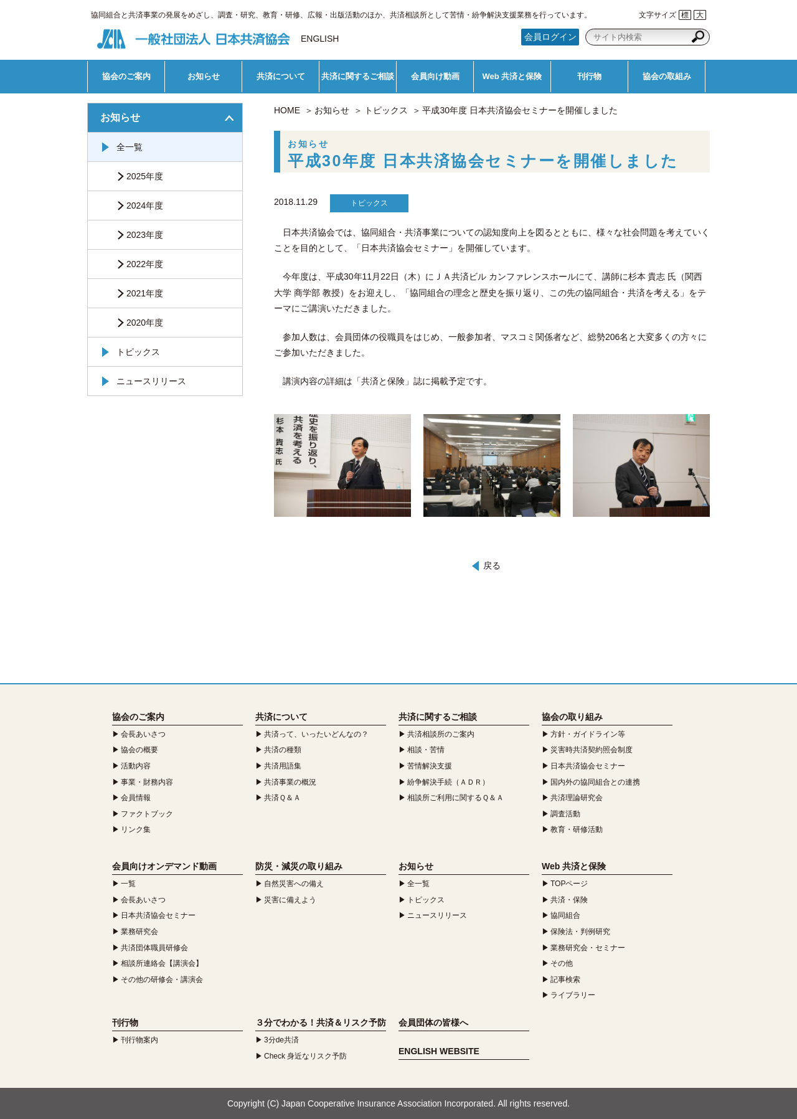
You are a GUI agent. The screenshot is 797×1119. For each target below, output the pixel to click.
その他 (561, 963)
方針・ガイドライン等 (587, 734)
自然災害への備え (294, 883)
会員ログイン (550, 37)
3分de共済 (281, 1040)
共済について (281, 76)
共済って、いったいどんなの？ (316, 734)
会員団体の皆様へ (433, 1022)
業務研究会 (139, 931)
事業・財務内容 (147, 782)
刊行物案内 (139, 1040)
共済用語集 (282, 766)
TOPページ (569, 883)
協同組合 (565, 915)
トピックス (386, 110)
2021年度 (144, 293)
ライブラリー (572, 995)
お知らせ (203, 76)
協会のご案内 (126, 76)
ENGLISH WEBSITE (438, 1051)
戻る (492, 565)
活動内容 (136, 766)
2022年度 (144, 264)
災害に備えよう (290, 899)
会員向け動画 (435, 76)
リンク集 (136, 829)
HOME (287, 110)
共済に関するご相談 (357, 76)
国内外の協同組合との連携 (595, 782)
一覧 (128, 883)
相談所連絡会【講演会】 (162, 963)
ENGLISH (320, 39)
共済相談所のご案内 (440, 734)
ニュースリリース (151, 381)
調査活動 (565, 814)
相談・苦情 (426, 749)
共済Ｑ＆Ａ (282, 797)
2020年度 (144, 323)
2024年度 (144, 205)
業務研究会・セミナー (587, 947)
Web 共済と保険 (512, 76)
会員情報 (136, 797)
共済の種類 (282, 749)
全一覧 (129, 147)
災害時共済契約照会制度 (591, 749)
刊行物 (589, 76)
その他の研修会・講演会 (162, 979)
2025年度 (144, 176)
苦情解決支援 (429, 766)
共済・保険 (569, 899)
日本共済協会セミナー (587, 766)
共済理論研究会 (576, 797)
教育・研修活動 (576, 829)
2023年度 (144, 235)
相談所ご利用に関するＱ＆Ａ (455, 797)
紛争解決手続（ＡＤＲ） (448, 782)
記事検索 (565, 979)
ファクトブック (147, 814)
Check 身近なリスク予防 (305, 1056)
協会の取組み (667, 76)
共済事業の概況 (290, 782)
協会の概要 (139, 749)
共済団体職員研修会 (154, 947)
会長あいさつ (143, 734)
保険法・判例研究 (580, 931)
